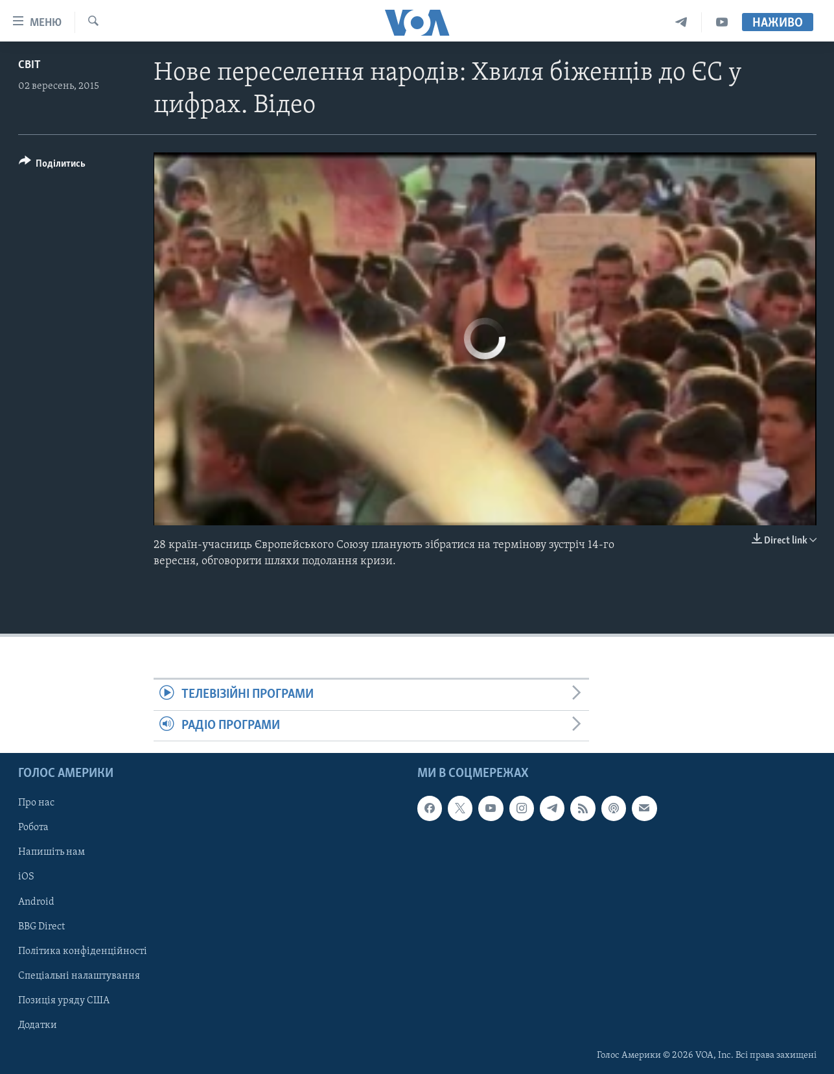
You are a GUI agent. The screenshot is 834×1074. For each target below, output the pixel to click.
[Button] (52, 165)
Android (36, 901)
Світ (29, 65)
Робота (33, 827)
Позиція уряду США (64, 1001)
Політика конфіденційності (82, 951)
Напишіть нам (51, 852)
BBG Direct (41, 927)
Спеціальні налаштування (79, 976)
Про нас (36, 803)
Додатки (37, 1025)
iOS (26, 877)
